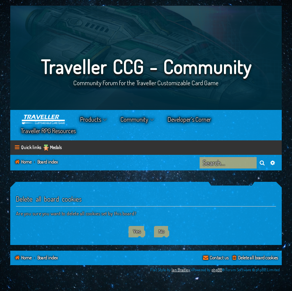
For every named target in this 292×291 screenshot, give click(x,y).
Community (134, 119)
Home (44, 119)
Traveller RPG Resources (48, 131)
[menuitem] (254, 258)
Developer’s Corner (189, 119)
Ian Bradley (180, 269)
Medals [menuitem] (56, 147)
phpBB (216, 269)
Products (90, 119)
